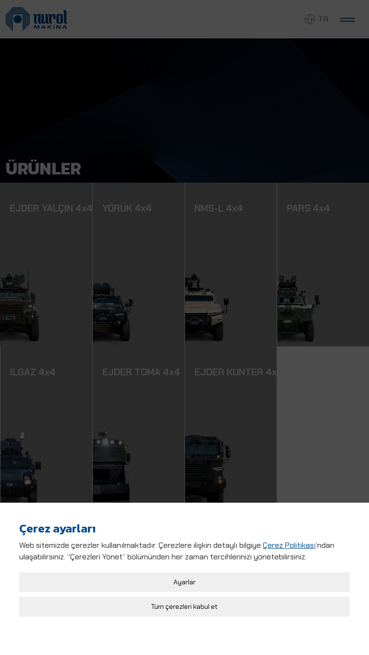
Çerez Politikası (289, 542)
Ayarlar (184, 579)
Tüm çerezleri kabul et (184, 603)
